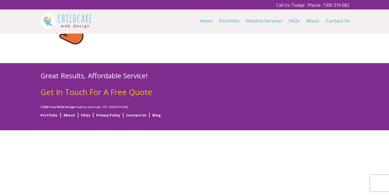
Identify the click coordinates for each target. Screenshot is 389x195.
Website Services (264, 21)
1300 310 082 (336, 5)
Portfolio (229, 21)
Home (206, 21)
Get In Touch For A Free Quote (96, 92)
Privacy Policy (108, 115)
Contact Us (338, 21)
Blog (156, 115)
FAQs (294, 21)
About (312, 21)
